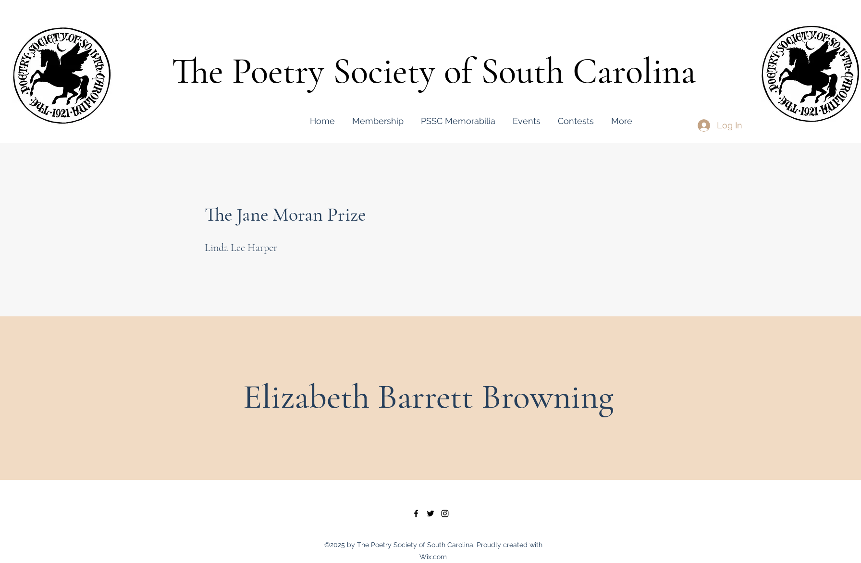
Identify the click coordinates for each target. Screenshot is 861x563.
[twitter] (430, 513)
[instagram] (445, 513)
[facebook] (416, 513)
